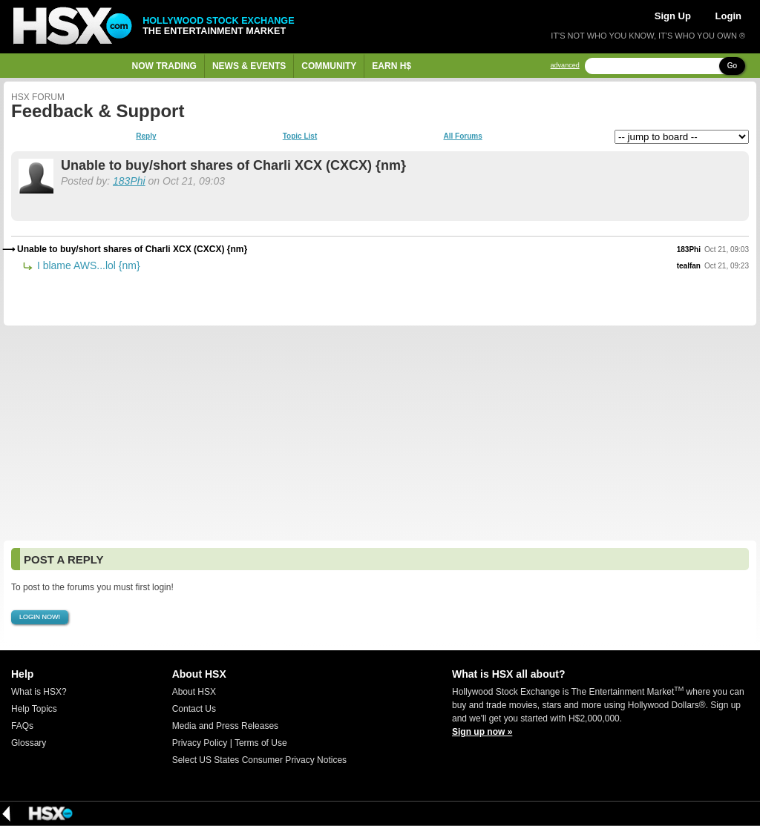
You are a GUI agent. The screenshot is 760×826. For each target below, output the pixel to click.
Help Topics (34, 709)
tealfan (689, 266)
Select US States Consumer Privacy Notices (259, 760)
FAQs (22, 726)
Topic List (300, 136)
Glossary (28, 743)
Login (728, 16)
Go (732, 66)
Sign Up (673, 16)
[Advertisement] (380, 433)
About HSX (194, 692)
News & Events (249, 66)
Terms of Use (261, 743)
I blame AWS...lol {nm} (87, 265)
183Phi (129, 181)
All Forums (462, 136)
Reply (146, 136)
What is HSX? (39, 692)
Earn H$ (391, 66)
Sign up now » (482, 732)
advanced (565, 65)
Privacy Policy (200, 743)
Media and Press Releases (225, 726)
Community (328, 66)
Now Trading (164, 66)
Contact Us (194, 709)
